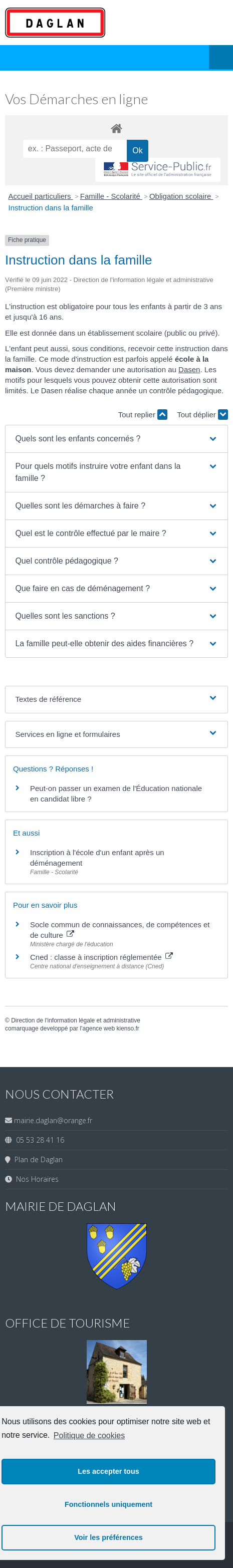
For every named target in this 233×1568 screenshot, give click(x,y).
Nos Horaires (35, 1179)
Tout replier (142, 414)
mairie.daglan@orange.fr (53, 1120)
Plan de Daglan (37, 1159)
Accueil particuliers (41, 196)
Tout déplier (202, 414)
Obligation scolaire (181, 196)
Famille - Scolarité (111, 196)
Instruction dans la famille (51, 207)
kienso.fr (127, 1028)
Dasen (189, 369)
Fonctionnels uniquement (108, 1504)
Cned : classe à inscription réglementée (101, 957)
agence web (98, 1028)
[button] (116, 438)
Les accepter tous (108, 1471)
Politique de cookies (89, 1435)
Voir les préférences (108, 1537)
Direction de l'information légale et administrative (75, 1020)
